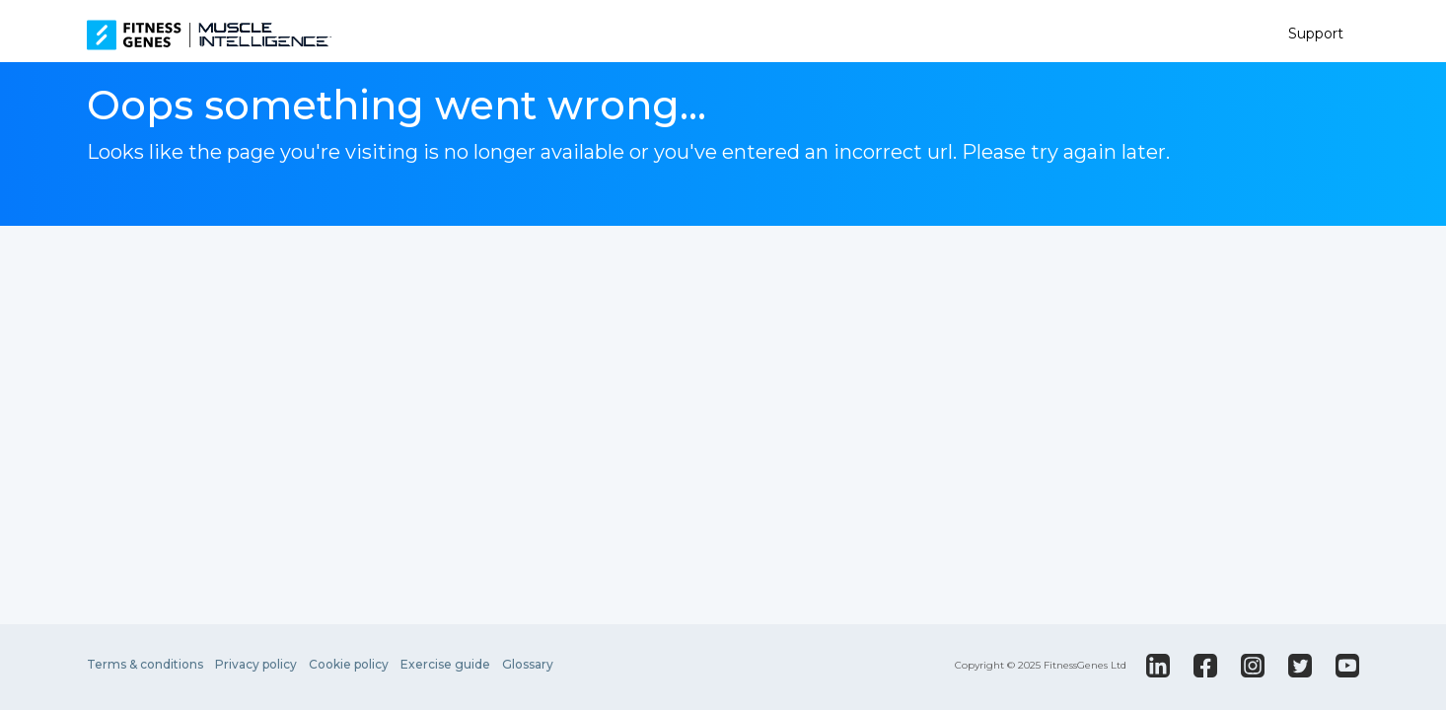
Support (1315, 33)
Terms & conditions (145, 664)
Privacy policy (256, 664)
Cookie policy (349, 664)
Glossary (527, 664)
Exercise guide (445, 664)
